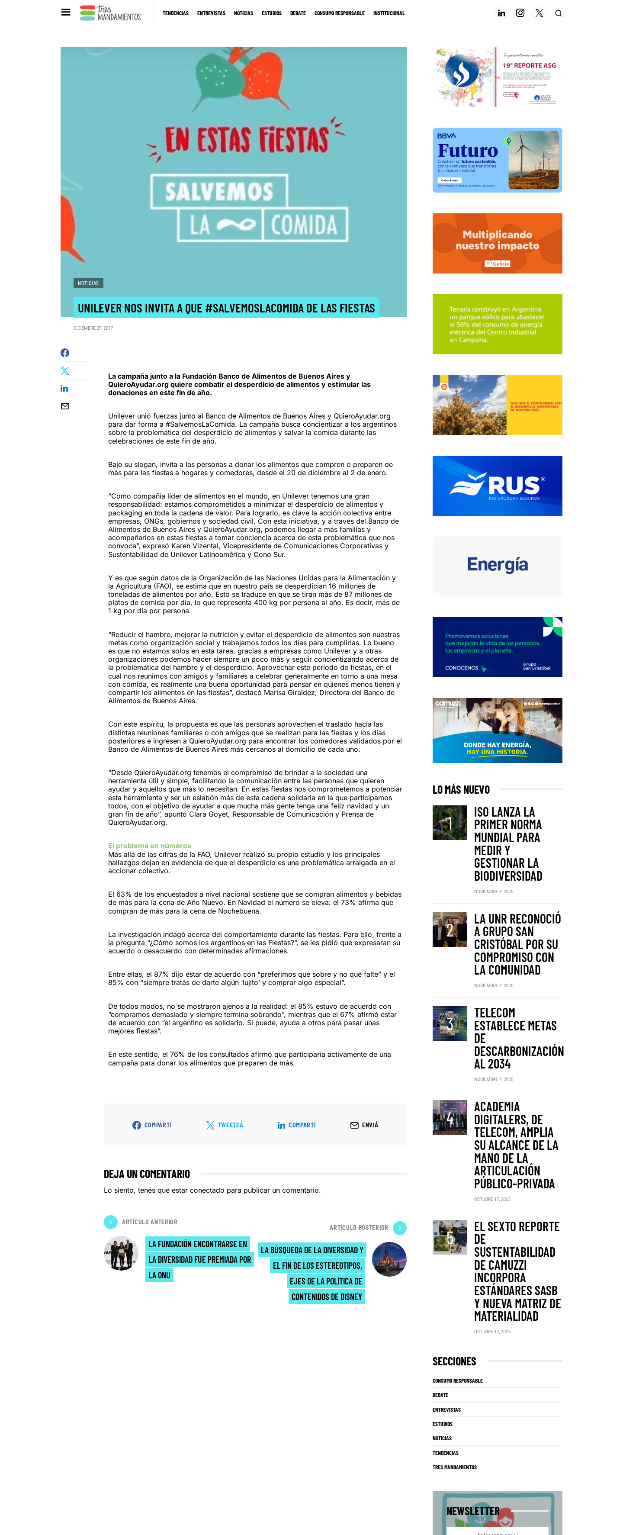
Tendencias (446, 1191)
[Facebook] (537, 1483)
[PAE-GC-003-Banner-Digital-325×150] (497, 584)
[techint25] (497, 342)
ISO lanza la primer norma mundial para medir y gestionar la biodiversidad (516, 835)
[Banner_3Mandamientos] (497, 95)
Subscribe (493, 1296)
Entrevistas (447, 1148)
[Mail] (555, 1483)
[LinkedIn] (502, 13)
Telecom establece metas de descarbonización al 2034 (511, 940)
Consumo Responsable (458, 1119)
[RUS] (497, 504)
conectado (207, 1229)
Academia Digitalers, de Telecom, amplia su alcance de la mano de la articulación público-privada (517, 992)
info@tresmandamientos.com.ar (89, 1510)
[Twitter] (539, 13)
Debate (440, 1133)
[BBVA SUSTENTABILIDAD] (497, 178)
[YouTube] (518, 1483)
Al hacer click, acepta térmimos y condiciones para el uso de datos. (497, 1317)
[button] (65, 13)
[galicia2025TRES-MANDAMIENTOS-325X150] (497, 261)
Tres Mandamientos (455, 1206)
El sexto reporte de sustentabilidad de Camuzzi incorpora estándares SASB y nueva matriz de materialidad (513, 1047)
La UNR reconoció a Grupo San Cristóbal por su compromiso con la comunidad (517, 888)
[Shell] (497, 423)
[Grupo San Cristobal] (497, 665)
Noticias (88, 283)
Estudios (443, 1162)
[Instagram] (520, 13)
